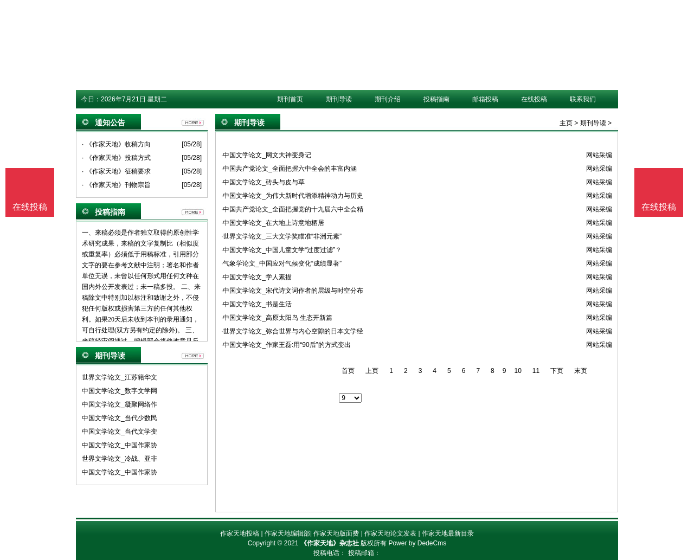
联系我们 (583, 99)
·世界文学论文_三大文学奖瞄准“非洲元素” (281, 236)
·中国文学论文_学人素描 (256, 277)
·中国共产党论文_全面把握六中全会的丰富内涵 (289, 168)
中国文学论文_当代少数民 (119, 418)
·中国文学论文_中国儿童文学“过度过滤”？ (281, 250)
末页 (580, 371)
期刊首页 (290, 99)
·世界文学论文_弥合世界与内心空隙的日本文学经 (292, 331)
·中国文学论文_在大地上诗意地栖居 (272, 223)
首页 (348, 371)
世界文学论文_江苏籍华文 (119, 377)
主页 (566, 123)
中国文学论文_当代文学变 (119, 431)
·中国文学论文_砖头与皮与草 (263, 182)
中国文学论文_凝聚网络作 (119, 404)
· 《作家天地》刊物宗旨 (116, 185)
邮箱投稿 (485, 99)
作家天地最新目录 (448, 533)
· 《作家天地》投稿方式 (116, 158)
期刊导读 (339, 99)
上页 (371, 371)
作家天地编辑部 (287, 533)
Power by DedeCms (417, 543)
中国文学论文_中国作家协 (119, 445)
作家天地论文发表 (390, 533)
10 (517, 371)
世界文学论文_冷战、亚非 (119, 458)
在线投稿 (534, 99)
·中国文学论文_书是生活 (256, 304)
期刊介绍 (388, 99)
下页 (556, 371)
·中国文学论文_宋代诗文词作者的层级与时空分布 (292, 290)
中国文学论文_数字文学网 (119, 391)
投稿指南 (436, 99)
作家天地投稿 (239, 533)
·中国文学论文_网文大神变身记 (266, 155)
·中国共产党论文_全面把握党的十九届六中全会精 (292, 209)
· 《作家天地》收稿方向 (116, 144)
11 (535, 371)
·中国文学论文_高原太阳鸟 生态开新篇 (276, 317)
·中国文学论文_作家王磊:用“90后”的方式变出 (286, 345)
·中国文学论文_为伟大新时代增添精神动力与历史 (292, 195)
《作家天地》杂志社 (329, 543)
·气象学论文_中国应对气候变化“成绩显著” (281, 263)
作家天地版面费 (336, 533)
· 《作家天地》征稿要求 (116, 171)
